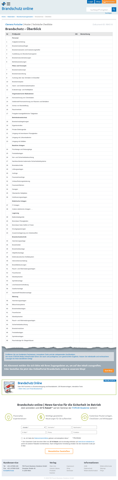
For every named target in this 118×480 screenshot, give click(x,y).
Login (90, 2)
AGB (85, 466)
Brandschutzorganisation (25, 17)
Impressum (70, 466)
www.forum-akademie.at (86, 441)
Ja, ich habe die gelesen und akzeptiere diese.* (46, 438)
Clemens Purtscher (14, 24)
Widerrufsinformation (91, 470)
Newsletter (110, 2)
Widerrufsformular (106, 466)
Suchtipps (108, 13)
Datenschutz (88, 468)
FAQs (102, 470)
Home (4, 17)
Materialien (11, 17)
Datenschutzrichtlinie (41, 438)
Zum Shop (108, 370)
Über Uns (53, 466)
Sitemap (102, 468)
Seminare (70, 470)
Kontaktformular (8, 470)
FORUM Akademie (80, 408)
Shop (98, 2)
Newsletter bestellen (59, 451)
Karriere (52, 473)
